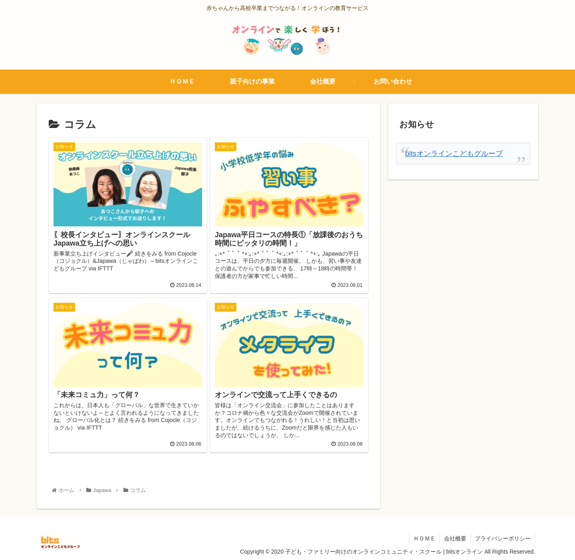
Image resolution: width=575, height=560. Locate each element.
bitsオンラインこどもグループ (454, 154)
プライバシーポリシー (503, 538)
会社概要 (455, 538)
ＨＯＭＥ (424, 538)
